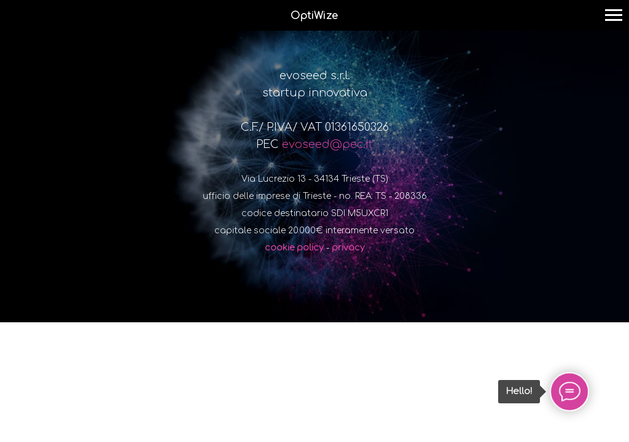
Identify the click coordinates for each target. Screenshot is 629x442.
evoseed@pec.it (327, 144)
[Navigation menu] (613, 15)
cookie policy (294, 247)
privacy (348, 247)
